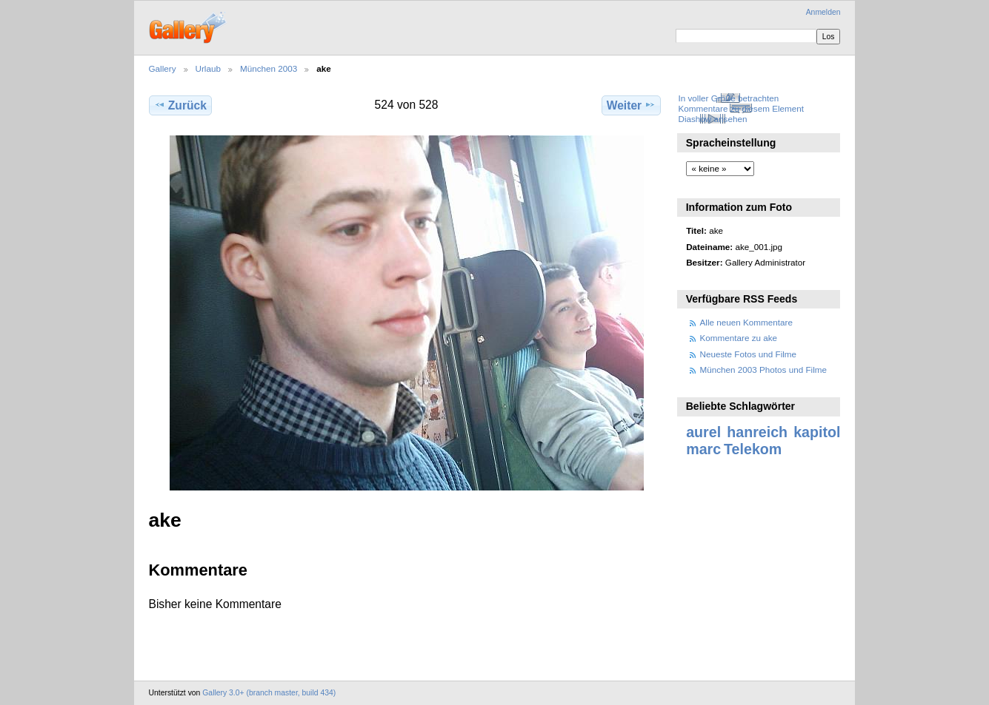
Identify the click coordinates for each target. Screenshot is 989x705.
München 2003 (268, 68)
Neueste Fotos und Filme (748, 354)
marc (703, 449)
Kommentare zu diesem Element (741, 108)
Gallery (162, 68)
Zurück (180, 105)
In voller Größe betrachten (728, 98)
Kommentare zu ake (739, 338)
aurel (703, 432)
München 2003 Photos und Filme (764, 369)
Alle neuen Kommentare (746, 322)
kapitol (816, 432)
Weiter (631, 105)
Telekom (753, 449)
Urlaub (208, 68)
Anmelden (823, 12)
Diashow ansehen (712, 119)
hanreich (757, 432)
